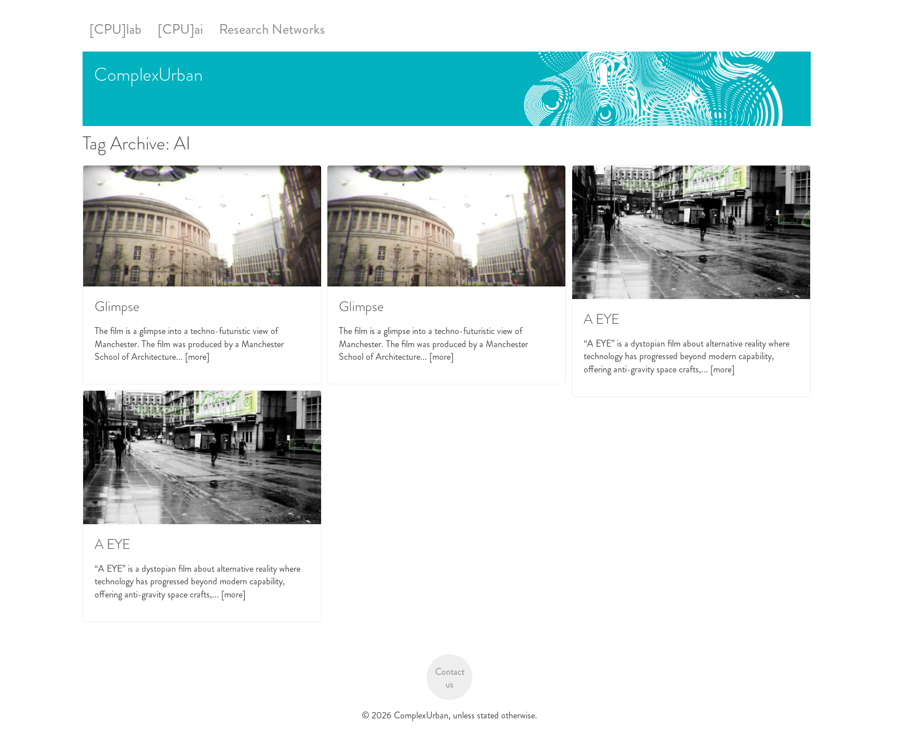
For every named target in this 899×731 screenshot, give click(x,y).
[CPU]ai (180, 29)
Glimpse (117, 306)
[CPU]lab (115, 29)
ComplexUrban (148, 74)
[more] (197, 356)
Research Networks (272, 29)
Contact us (449, 678)
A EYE (601, 319)
